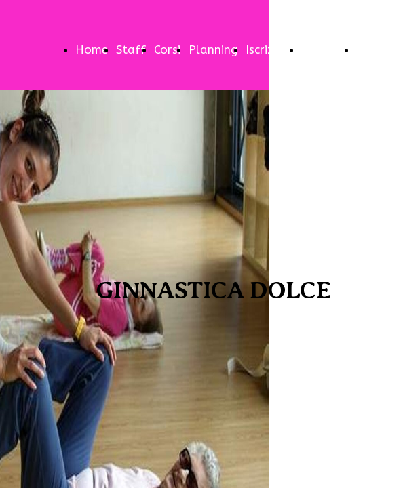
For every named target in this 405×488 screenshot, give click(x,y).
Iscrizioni (269, 49)
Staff (131, 49)
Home (91, 49)
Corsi (167, 49)
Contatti (324, 49)
